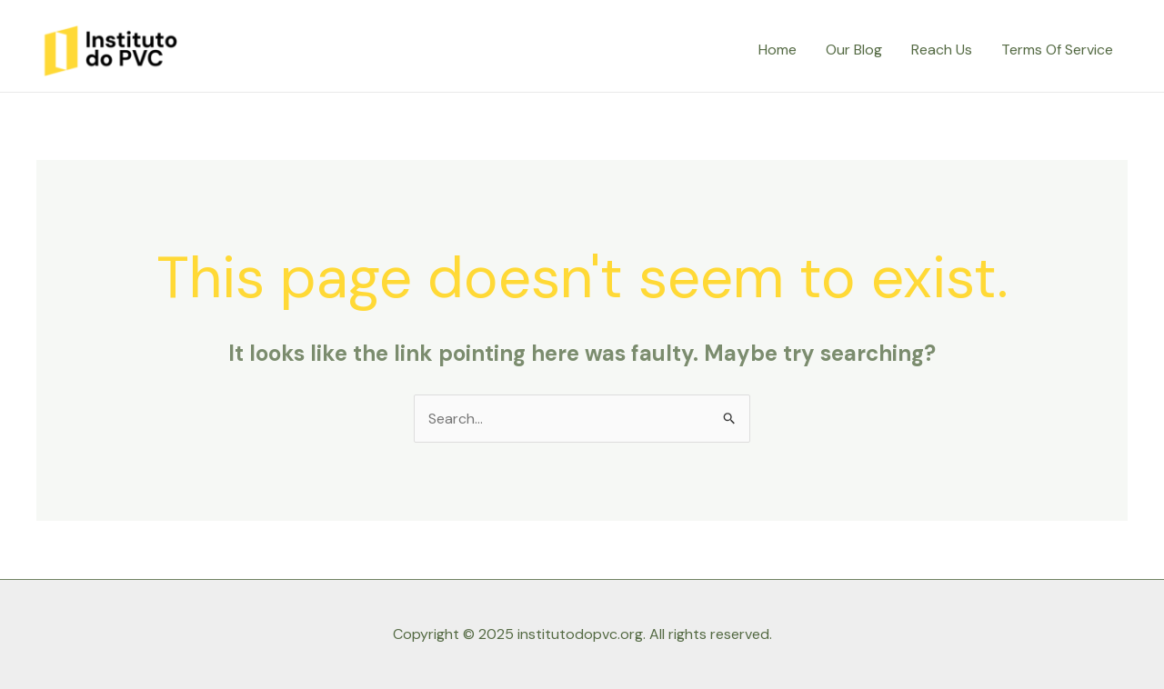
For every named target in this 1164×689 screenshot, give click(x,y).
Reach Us (941, 49)
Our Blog (854, 49)
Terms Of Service (1057, 49)
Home (777, 49)
